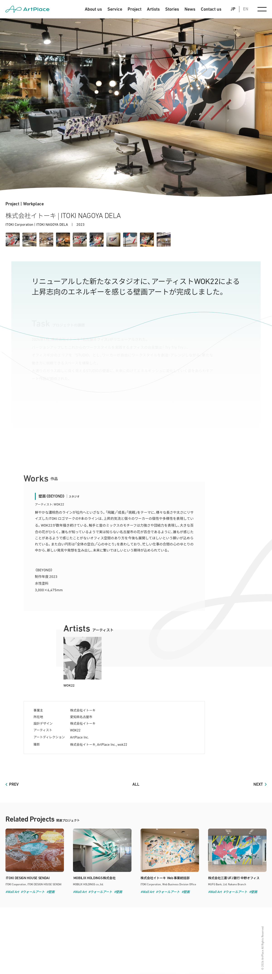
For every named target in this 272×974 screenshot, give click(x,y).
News (190, 9)
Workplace (33, 203)
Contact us (211, 9)
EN (245, 9)
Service (114, 9)
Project (134, 9)
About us (93, 9)
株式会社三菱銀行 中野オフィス (234, 878)
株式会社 (94, 878)
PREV (14, 784)
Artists (153, 9)
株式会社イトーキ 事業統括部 (165, 878)
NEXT (258, 784)
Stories (172, 9)
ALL (135, 784)
